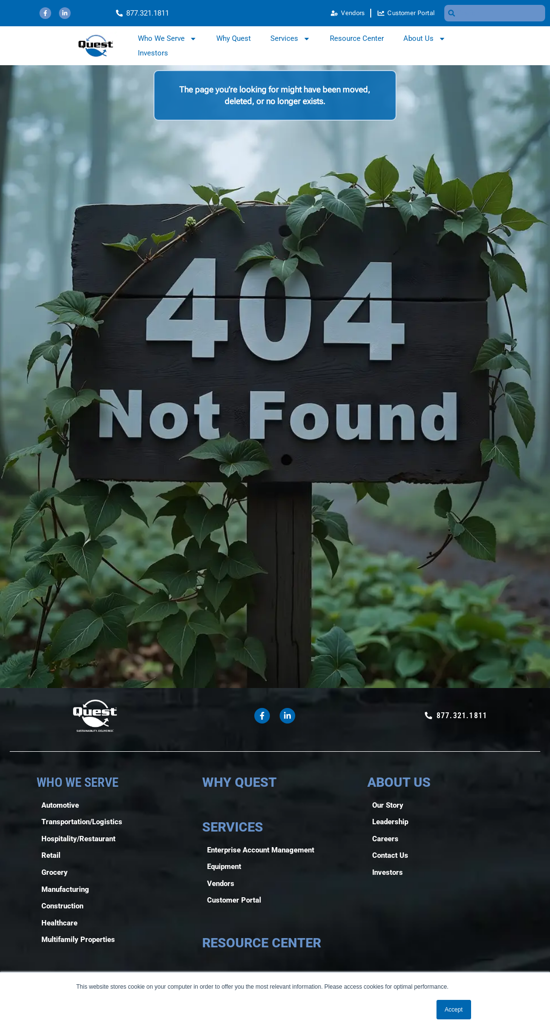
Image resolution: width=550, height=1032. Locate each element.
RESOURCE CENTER (261, 942)
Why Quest (233, 38)
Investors (153, 53)
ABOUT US (399, 782)
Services (290, 38)
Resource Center (357, 38)
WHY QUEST (239, 782)
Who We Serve (167, 38)
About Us (424, 38)
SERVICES (232, 826)
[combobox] (494, 13)
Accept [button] (454, 1009)
